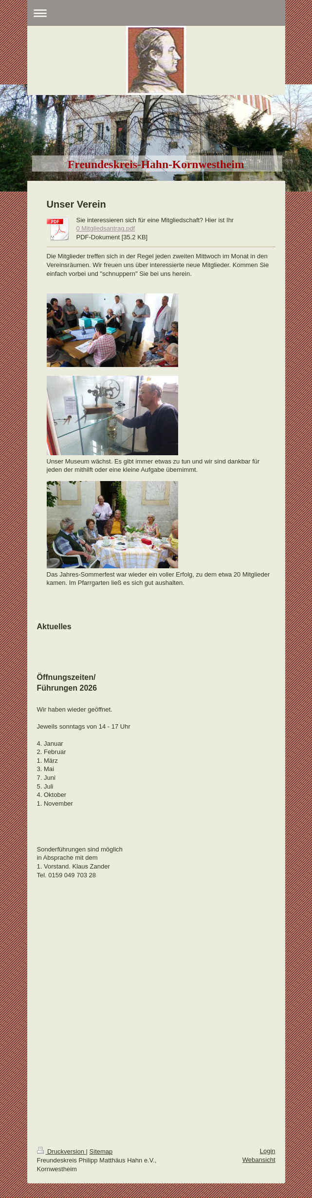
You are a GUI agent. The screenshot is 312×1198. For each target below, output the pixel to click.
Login (267, 1151)
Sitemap (101, 1151)
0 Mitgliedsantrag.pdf (105, 228)
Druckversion (61, 1151)
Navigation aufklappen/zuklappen (156, 12)
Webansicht (258, 1159)
